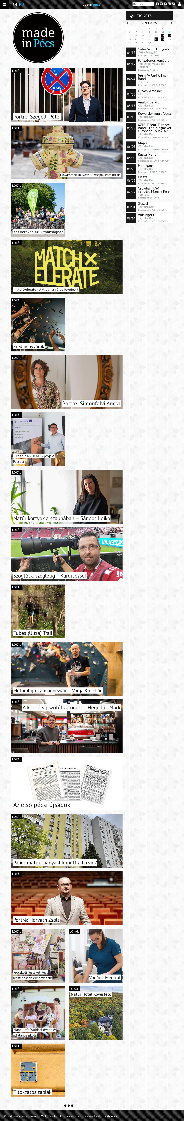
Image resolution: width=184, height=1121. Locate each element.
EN (14, 4)
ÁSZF (44, 1116)
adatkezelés (56, 1116)
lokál (16, 71)
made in (89, 4)
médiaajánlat (111, 1116)
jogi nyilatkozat (92, 1116)
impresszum (73, 1116)
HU (21, 4)
